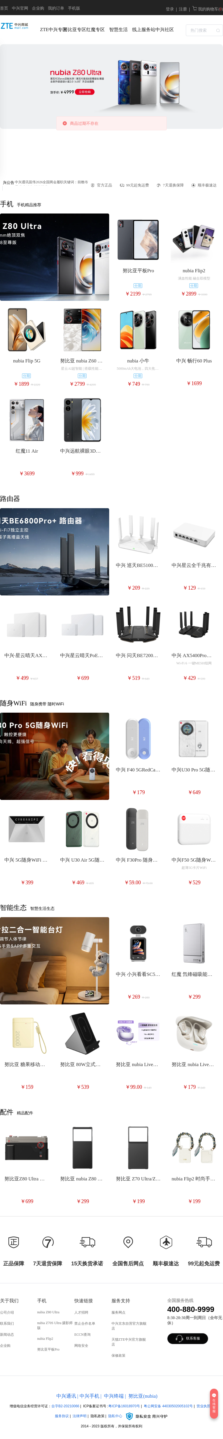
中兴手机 (89, 1396)
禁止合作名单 (84, 1323)
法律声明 (80, 1416)
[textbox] (204, 30)
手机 (41, 1300)
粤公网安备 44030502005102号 (168, 1406)
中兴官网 (20, 8)
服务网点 (118, 1312)
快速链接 (83, 1300)
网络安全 (81, 1346)
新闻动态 (7, 1335)
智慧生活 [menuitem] (118, 29)
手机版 (74, 8)
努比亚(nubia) (142, 1396)
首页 (4, 8)
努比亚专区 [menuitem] (73, 29)
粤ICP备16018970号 (124, 1406)
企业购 (38, 8)
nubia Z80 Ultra (48, 1312)
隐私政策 (98, 1416)
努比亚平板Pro (48, 1349)
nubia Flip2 (45, 1339)
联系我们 (7, 1323)
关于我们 (9, 1300)
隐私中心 (138, 1416)
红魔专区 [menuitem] (95, 29)
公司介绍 (7, 1312)
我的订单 (56, 8)
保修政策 (118, 1355)
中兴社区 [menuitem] (164, 29)
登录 (170, 9)
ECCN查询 (82, 1335)
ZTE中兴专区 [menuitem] (50, 29)
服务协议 (62, 1416)
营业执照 (204, 1406)
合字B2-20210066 (65, 1406)
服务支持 (121, 1300)
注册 (183, 9)
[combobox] (204, 29)
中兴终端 (114, 1396)
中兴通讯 (66, 1396)
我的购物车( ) (207, 9)
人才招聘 (81, 1312)
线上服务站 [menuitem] (142, 29)
